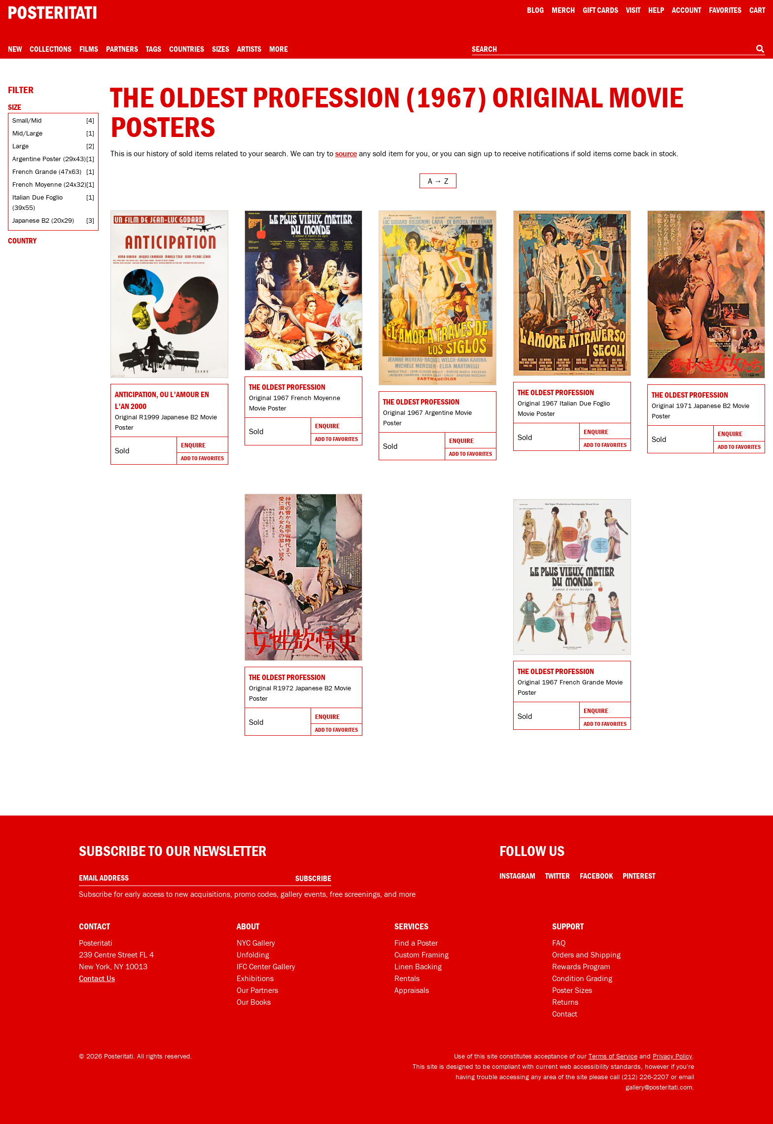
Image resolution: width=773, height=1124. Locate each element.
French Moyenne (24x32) (49, 184)
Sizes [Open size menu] (220, 49)
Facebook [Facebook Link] (596, 876)
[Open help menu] (656, 10)
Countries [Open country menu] (186, 49)
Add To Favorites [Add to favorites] (202, 458)
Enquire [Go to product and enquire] (193, 445)
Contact (564, 1014)
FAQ (558, 943)
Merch (563, 10)
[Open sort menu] (438, 181)
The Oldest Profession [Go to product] (287, 387)
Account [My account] (686, 10)
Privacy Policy (672, 1056)
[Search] (760, 49)
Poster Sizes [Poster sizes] (572, 990)
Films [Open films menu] (88, 49)
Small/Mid (27, 120)
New (15, 49)
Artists (249, 49)
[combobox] (618, 49)
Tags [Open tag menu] (153, 49)
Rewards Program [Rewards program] (581, 966)
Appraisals (411, 990)
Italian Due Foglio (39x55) (37, 202)
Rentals (407, 978)
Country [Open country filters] (22, 240)
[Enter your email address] (205, 878)
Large (20, 145)
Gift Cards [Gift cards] (600, 10)
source (346, 153)
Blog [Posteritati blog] (535, 10)
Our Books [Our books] (254, 1002)
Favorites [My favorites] (725, 10)
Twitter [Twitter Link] (557, 876)
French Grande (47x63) (46, 171)
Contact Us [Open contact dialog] (97, 978)
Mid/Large (27, 133)
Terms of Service (613, 1056)
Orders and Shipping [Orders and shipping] (586, 954)
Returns (565, 1002)
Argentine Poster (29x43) (49, 158)
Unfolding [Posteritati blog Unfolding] (253, 954)
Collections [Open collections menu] (50, 49)
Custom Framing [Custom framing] (421, 954)
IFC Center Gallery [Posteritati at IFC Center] (266, 966)
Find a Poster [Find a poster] (416, 943)
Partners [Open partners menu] (122, 49)
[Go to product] (169, 294)
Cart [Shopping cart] (757, 10)
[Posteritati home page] (52, 12)
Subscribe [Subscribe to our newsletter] (313, 878)
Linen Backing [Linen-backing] (418, 966)
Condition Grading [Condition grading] (582, 978)
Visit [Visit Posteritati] (633, 10)
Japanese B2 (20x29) (43, 220)
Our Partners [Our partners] (257, 990)
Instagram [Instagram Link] (517, 876)
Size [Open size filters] (14, 107)
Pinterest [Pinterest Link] (639, 876)
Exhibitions (255, 978)
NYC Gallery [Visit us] (256, 943)
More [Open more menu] (278, 49)
